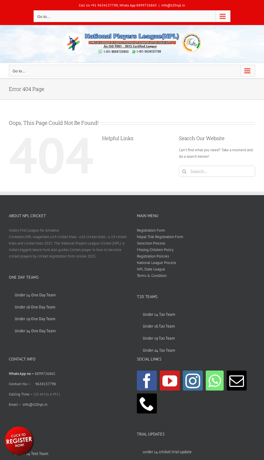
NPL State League (151, 269)
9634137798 (45, 383)
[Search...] (217, 171)
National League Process (156, 262)
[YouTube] (170, 381)
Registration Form (151, 230)
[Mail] (237, 381)
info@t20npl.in (173, 5)
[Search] (184, 171)
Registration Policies (153, 256)
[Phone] (147, 403)
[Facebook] (147, 381)
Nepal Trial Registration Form (160, 236)
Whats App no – (22, 373)
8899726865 (45, 373)
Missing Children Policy (155, 249)
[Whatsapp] (215, 381)
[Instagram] (193, 381)
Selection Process (151, 243)
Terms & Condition (152, 275)
